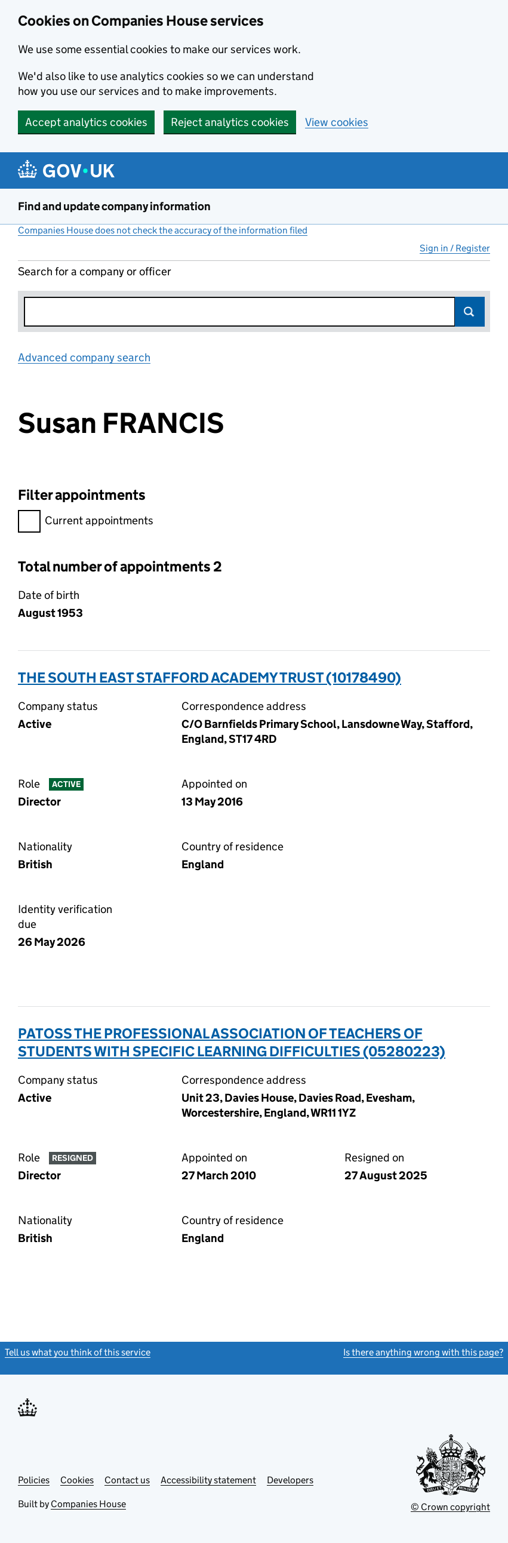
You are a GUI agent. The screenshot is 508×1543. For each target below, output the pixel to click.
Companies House (88, 1504)
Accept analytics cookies (86, 122)
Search (470, 312)
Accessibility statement (208, 1480)
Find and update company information (114, 206)
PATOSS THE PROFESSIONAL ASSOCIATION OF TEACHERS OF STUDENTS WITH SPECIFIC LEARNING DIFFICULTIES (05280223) (231, 1042)
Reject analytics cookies (230, 122)
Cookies (77, 1480)
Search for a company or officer (94, 271)
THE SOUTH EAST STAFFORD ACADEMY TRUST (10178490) (209, 677)
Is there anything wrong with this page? (423, 1352)
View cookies (336, 122)
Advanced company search (84, 357)
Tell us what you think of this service (77, 1352)
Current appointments (85, 522)
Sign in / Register (455, 248)
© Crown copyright (450, 1507)
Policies (34, 1480)
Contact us (127, 1480)
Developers (290, 1480)
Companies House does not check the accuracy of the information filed (162, 230)
